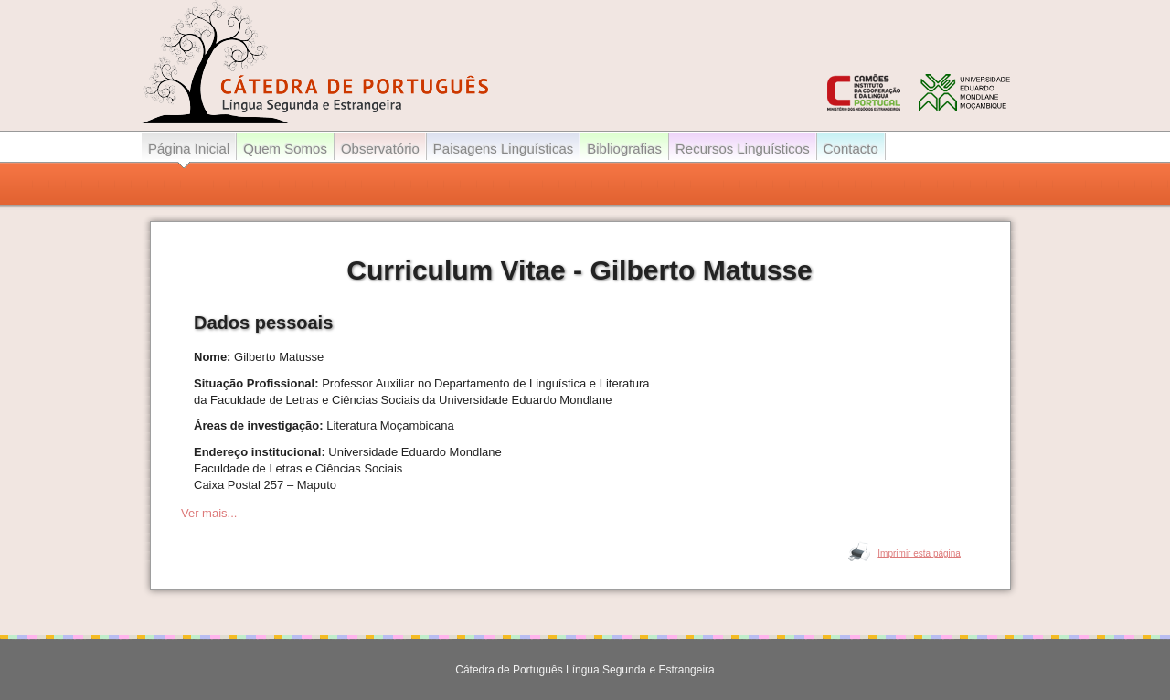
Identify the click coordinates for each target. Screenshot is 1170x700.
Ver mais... (209, 513)
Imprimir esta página (919, 553)
